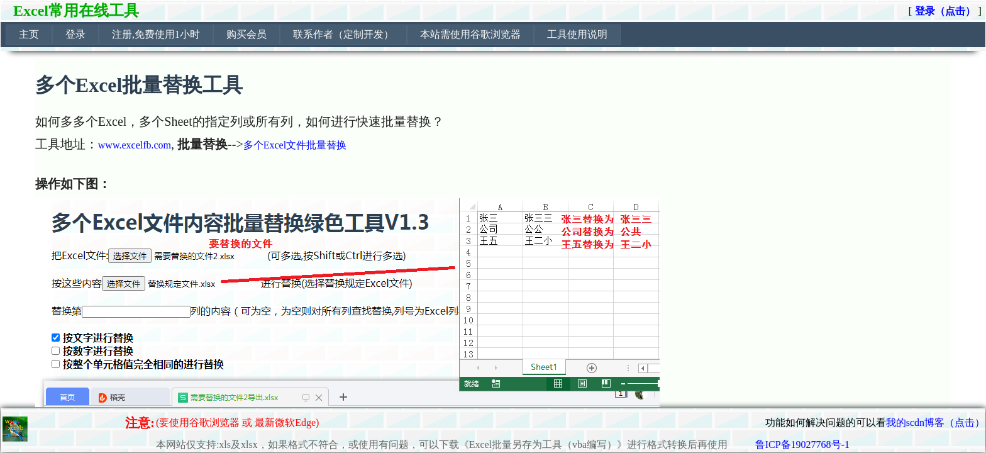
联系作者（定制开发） (343, 34)
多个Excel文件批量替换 (294, 145)
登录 (75, 34)
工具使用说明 (577, 34)
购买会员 (246, 34)
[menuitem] (29, 35)
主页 (29, 34)
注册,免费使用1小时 (156, 34)
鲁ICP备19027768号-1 (802, 444)
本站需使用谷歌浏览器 (470, 34)
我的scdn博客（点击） (935, 422)
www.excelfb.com (134, 145)
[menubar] (313, 35)
